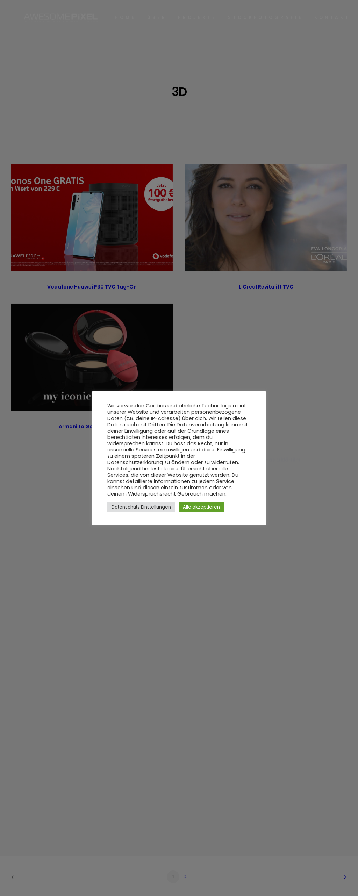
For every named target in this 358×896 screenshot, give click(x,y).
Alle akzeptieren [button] (201, 507)
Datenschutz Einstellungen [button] (141, 507)
